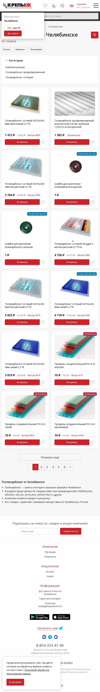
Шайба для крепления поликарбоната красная (68, 186)
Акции (50, 576)
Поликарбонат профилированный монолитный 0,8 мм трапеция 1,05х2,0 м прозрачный (74, 124)
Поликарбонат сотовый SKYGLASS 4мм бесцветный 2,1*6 (24, 186)
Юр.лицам (50, 551)
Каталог (50, 571)
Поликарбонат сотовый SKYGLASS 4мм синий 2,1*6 (24, 366)
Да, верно (12, 33)
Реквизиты (50, 556)
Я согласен (15, 682)
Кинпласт (23, 49)
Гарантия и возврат (50, 598)
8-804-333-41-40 (50, 645)
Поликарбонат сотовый (19, 77)
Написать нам (47, 628)
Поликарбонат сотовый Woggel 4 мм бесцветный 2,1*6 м (73, 246)
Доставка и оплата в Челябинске (50, 593)
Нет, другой (13, 27)
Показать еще (50, 458)
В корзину (22, 142)
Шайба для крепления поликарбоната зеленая (19, 246)
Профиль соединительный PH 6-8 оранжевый (74, 426)
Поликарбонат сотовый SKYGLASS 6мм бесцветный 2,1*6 (24, 306)
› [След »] (70, 467)
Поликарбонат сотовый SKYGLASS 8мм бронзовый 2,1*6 (24, 122)
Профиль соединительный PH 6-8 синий (25, 426)
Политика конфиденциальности (50, 605)
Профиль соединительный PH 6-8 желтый (74, 366)
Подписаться (70, 531)
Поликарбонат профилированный (25, 72)
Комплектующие (15, 67)
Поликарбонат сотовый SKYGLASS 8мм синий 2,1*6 (74, 306)
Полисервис (42, 49)
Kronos (7, 49)
